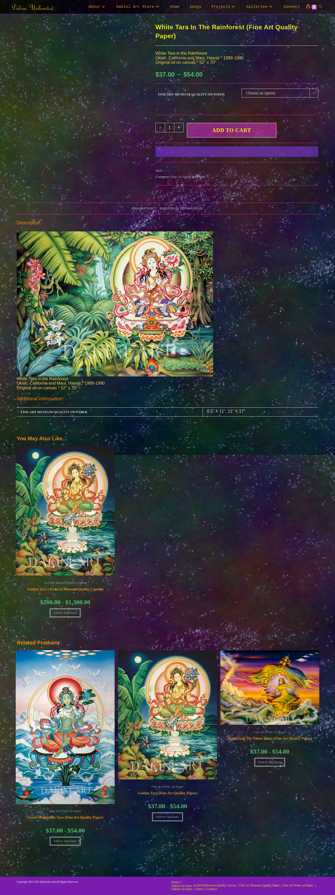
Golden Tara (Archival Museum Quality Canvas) (65, 589)
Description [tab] (143, 208)
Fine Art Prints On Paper (188, 177)
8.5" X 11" (216, 411)
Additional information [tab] (181, 208)
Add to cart (231, 130)
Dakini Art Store (181, 886)
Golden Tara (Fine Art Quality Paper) (167, 793)
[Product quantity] (169, 127)
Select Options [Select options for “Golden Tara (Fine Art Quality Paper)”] (167, 817)
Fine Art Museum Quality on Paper (191, 94)
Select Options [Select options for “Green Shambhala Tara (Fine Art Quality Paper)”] (65, 841)
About (199, 889)
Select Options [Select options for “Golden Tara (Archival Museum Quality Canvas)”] (65, 613)
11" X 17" (236, 411)
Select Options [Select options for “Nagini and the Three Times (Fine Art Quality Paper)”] (269, 762)
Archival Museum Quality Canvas (65, 583)
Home (175, 882)
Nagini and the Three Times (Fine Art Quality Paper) (269, 738)
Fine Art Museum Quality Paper (259, 885)
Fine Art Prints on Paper (298, 885)
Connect (211, 889)
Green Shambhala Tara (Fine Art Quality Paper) (65, 817)
